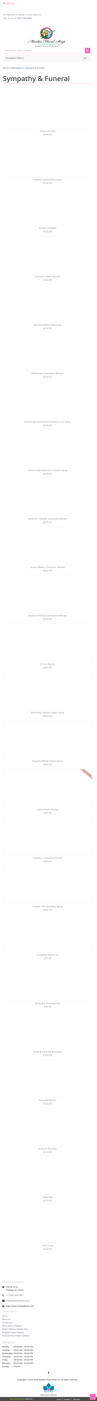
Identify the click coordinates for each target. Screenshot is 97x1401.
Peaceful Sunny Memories (48, 179)
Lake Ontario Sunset (47, 809)
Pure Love (47, 1245)
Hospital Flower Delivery (13, 1332)
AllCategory (16, 68)
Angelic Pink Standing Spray (47, 906)
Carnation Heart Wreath (47, 276)
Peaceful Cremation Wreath (47, 857)
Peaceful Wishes (47, 1100)
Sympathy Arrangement (47, 1003)
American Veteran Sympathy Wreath (47, 518)
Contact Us (7, 1322)
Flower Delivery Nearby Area (15, 1329)
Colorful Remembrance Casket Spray (47, 470)
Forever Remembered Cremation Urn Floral (47, 421)
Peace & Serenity (47, 1148)
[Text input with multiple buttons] (44, 50)
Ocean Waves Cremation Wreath (47, 567)
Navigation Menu (14, 58)
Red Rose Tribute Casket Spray (47, 712)
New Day (47, 1197)
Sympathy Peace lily (48, 954)
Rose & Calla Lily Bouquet (47, 1051)
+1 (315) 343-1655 (23, 18)
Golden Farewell (47, 227)
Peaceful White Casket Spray (47, 760)
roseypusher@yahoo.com (17, 1301)
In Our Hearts (47, 664)
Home (6, 68)
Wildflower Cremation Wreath (48, 373)
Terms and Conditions (12, 1326)
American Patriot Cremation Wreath (47, 615)
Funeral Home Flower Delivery (16, 1336)
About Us (6, 1319)
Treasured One (48, 131)
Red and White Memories (47, 324)
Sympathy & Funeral (34, 68)
